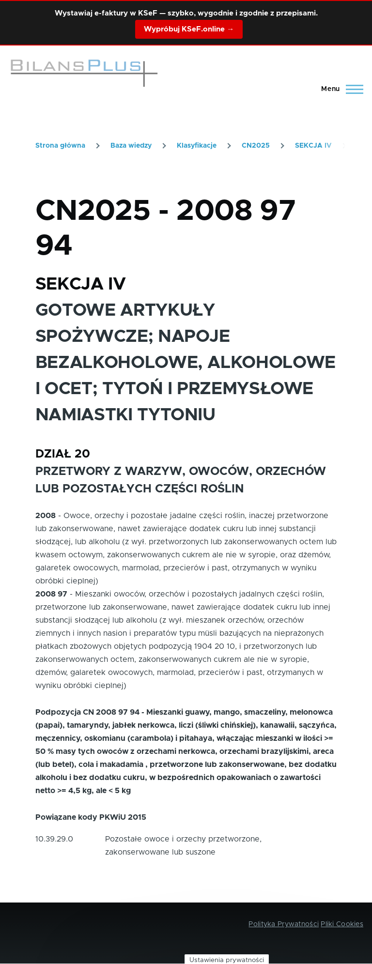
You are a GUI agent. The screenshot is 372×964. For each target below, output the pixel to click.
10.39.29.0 (54, 839)
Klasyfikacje (197, 145)
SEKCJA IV (313, 145)
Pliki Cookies (342, 924)
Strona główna (60, 145)
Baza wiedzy (131, 145)
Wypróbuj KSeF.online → (189, 29)
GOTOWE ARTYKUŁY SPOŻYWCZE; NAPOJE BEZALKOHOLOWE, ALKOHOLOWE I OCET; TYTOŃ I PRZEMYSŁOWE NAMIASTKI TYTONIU (185, 363)
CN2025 (256, 145)
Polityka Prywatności (283, 924)
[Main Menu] (339, 89)
